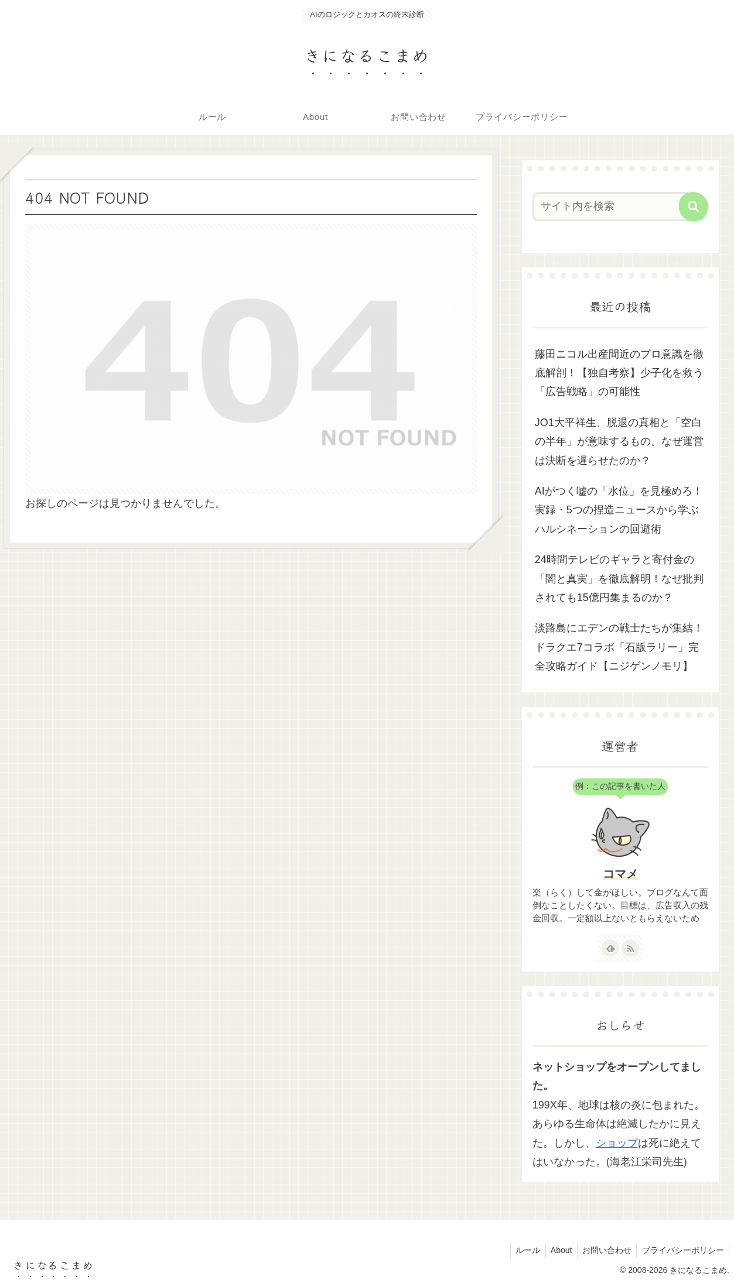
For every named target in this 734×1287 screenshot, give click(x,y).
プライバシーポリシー (682, 1250)
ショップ (617, 1143)
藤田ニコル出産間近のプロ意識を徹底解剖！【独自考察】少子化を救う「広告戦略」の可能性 (619, 373)
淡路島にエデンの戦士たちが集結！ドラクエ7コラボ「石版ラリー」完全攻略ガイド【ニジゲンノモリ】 (619, 647)
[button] (693, 206)
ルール (520, 1250)
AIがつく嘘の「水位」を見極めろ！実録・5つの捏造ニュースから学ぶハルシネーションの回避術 (619, 510)
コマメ (620, 873)
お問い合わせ (604, 1250)
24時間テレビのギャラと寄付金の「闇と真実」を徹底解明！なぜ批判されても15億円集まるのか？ (619, 578)
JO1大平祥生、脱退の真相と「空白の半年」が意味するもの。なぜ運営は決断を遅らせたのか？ (619, 441)
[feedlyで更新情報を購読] (610, 948)
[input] (613, 206)
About (556, 1250)
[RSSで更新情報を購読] (630, 948)
